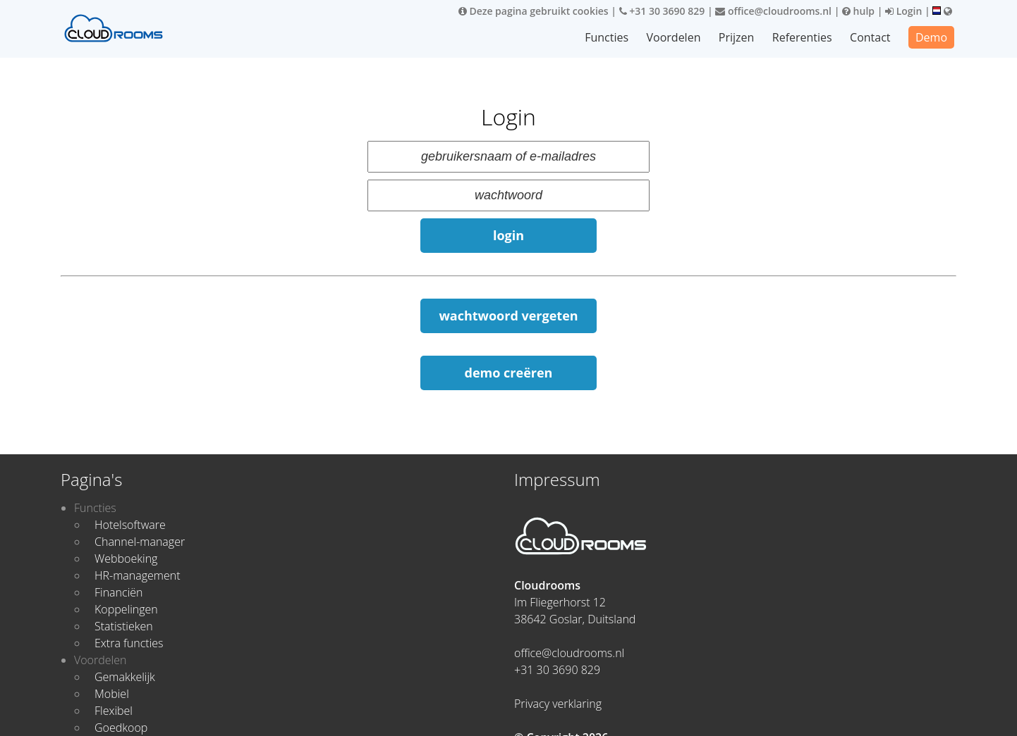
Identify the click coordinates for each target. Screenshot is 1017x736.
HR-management (138, 575)
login (508, 235)
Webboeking (126, 558)
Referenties (802, 37)
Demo (931, 37)
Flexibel (114, 710)
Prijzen (737, 37)
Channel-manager (140, 541)
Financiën (118, 592)
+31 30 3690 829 (662, 11)
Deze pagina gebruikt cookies (533, 11)
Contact (870, 37)
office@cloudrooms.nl (773, 11)
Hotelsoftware (130, 524)
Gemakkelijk (125, 677)
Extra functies (129, 643)
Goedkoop (121, 727)
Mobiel (112, 693)
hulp (858, 11)
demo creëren (509, 372)
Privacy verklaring (558, 703)
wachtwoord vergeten (508, 315)
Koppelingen (126, 609)
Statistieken (124, 626)
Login (903, 11)
